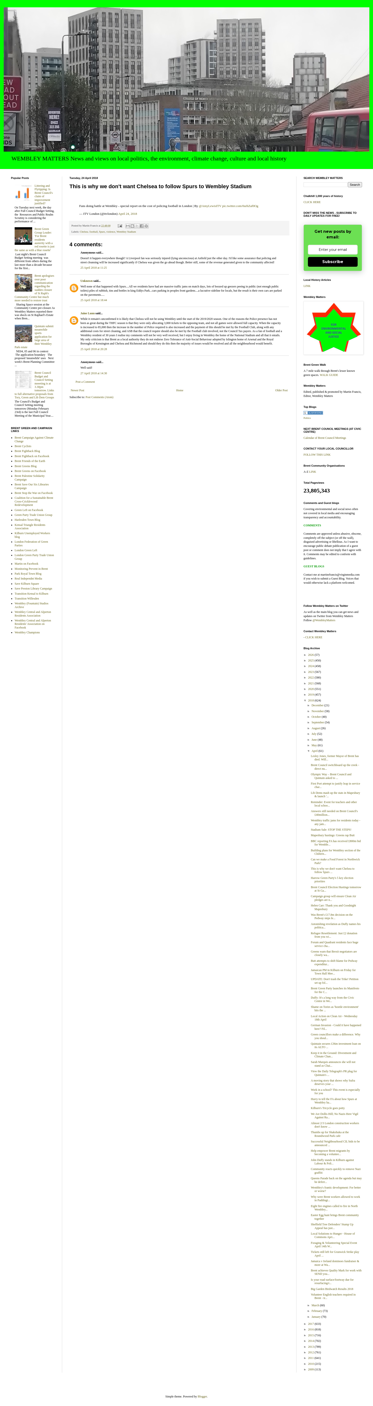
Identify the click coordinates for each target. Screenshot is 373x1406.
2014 (311, 1341)
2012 (311, 1352)
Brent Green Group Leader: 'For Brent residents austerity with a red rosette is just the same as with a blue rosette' (34, 239)
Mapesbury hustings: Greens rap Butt (332, 835)
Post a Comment (85, 381)
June (315, 739)
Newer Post (77, 390)
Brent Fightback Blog (27, 451)
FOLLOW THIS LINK (317, 454)
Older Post (281, 390)
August (316, 728)
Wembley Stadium (126, 231)
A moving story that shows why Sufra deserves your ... (333, 1082)
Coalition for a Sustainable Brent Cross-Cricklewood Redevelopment (34, 501)
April (315, 751)
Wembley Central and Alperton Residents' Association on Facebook (33, 624)
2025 (311, 660)
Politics (307, 418)
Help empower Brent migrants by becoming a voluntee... (330, 1152)
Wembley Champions (27, 632)
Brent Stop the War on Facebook (34, 493)
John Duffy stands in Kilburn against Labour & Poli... (332, 1161)
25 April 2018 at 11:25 (93, 267)
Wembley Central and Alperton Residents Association (33, 613)
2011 (311, 1358)
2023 (311, 672)
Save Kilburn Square (27, 583)
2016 (311, 1329)
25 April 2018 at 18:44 (93, 300)
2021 (311, 683)
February (317, 1311)
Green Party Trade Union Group (33, 515)
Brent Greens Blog (26, 466)
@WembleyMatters (324, 620)
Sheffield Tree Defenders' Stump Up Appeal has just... (332, 1226)
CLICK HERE (312, 202)
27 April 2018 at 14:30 (93, 373)
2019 (311, 694)
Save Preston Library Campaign (33, 588)
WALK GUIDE (329, 375)
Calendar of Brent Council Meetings (325, 438)
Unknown (86, 281)
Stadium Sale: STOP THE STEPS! (331, 829)
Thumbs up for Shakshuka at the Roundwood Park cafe (330, 1134)
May (315, 745)
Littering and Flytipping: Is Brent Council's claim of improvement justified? (44, 194)
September (318, 722)
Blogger (202, 1396)
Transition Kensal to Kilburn (31, 593)
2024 (311, 666)
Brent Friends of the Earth (30, 461)
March (316, 1305)
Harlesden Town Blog (27, 519)
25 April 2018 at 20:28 (93, 349)
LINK (307, 286)
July (314, 734)
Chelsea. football (89, 231)
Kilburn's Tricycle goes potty (328, 1108)
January (316, 1316)
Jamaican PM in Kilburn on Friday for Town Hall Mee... (333, 971)
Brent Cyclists (23, 446)
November (318, 711)
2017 (311, 1324)
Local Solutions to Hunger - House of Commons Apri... (333, 1235)
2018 (311, 700)
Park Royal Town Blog (28, 573)
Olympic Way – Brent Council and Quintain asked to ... (331, 776)
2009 (311, 1369)
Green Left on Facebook (29, 510)
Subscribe (332, 261)
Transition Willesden (27, 598)
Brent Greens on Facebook (30, 471)
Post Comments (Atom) (99, 397)
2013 (311, 1346)
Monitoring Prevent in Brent (31, 568)
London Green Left (26, 550)
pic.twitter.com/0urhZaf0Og (240, 206)
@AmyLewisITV (210, 206)
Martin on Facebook (26, 563)
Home (179, 390)
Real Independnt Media (28, 578)
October (317, 716)
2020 (311, 689)
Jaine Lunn (87, 313)
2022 (311, 677)
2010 (311, 1364)
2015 (311, 1335)
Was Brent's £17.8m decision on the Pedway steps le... (332, 916)
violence (110, 231)
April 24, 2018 (127, 214)
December (318, 705)
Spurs (102, 231)
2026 (311, 655)
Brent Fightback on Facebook (32, 456)
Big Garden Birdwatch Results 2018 (332, 1289)
